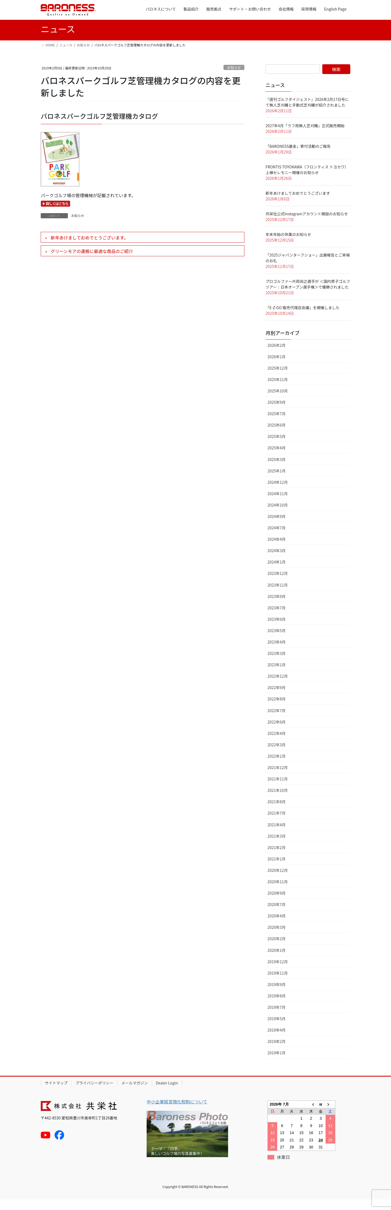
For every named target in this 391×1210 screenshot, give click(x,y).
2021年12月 (277, 778)
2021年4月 (276, 835)
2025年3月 (276, 470)
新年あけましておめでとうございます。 (89, 248)
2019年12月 (277, 972)
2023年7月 (276, 618)
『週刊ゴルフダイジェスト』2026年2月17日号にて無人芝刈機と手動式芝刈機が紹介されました (307, 112)
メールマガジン (134, 1093)
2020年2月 (276, 949)
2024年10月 (277, 515)
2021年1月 (276, 869)
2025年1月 (276, 481)
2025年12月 (277, 378)
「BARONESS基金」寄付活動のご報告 (298, 156)
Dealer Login (167, 1093)
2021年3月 (276, 846)
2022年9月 (276, 698)
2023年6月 (276, 629)
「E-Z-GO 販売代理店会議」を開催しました (303, 318)
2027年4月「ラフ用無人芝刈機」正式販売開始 (305, 136)
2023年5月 (276, 641)
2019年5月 (276, 1029)
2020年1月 (276, 960)
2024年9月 (276, 527)
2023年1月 (276, 675)
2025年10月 (277, 401)
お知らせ (234, 78)
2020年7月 (276, 915)
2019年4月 (276, 1040)
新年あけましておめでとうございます (298, 203)
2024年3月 (276, 561)
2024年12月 (277, 492)
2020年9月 (276, 903)
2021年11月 (277, 789)
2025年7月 (276, 424)
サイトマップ (56, 1093)
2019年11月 (277, 983)
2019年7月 (276, 1017)
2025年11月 (277, 390)
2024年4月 (276, 549)
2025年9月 (276, 412)
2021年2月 (276, 858)
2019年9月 (276, 995)
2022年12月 (277, 686)
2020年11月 (277, 892)
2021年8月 (276, 812)
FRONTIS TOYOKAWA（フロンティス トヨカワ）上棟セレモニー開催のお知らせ (307, 180)
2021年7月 (276, 823)
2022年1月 (276, 766)
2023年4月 (276, 652)
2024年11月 (277, 504)
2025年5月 (276, 447)
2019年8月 (276, 1006)
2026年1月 (276, 367)
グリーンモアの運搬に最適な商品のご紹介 (92, 261)
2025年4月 (276, 458)
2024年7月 (276, 538)
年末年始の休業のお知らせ (288, 245)
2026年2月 (276, 355)
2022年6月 (276, 732)
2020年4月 (276, 926)
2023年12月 (277, 584)
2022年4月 (276, 744)
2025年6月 (276, 435)
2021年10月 (277, 801)
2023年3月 (276, 664)
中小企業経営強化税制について (177, 1112)
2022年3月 (276, 755)
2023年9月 (276, 607)
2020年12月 (277, 881)
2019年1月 (276, 1063)
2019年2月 (276, 1052)
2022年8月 (276, 709)
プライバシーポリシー (94, 1093)
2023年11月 (277, 595)
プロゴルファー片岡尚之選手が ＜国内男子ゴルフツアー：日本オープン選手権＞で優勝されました (308, 294)
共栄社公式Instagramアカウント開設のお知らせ (307, 224)
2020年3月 (276, 937)
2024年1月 (276, 572)
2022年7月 (276, 721)
